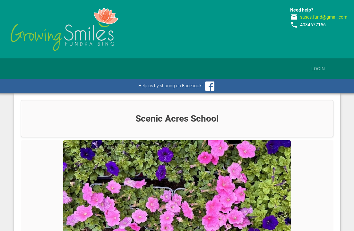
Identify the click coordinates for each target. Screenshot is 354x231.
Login (318, 68)
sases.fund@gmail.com (323, 17)
